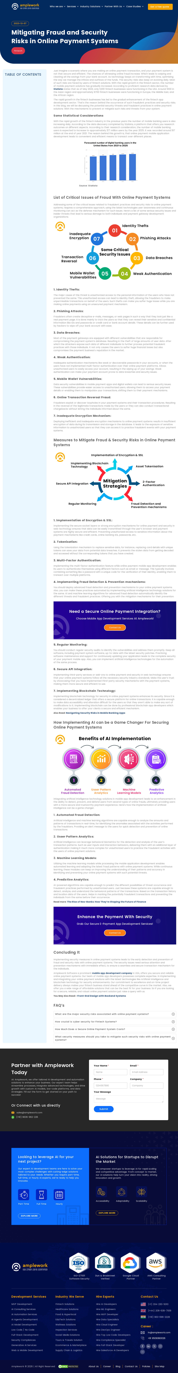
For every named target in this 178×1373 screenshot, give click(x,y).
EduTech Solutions (65, 1319)
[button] (115, 1014)
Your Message (102, 1092)
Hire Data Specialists (107, 1319)
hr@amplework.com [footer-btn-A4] (159, 1332)
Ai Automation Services (24, 1314)
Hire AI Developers (106, 1304)
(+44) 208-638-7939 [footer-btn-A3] (154, 1310)
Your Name (101, 1065)
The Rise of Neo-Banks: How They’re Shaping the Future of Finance (106, 901)
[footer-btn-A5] (142, 1346)
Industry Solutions (91, 6)
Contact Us (115, 627)
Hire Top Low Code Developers (113, 1335)
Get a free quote (159, 6)
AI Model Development (24, 1324)
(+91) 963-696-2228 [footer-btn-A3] (154, 1317)
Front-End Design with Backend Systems (101, 995)
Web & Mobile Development (27, 1350)
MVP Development (21, 1304)
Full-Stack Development (25, 1335)
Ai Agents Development (24, 1319)
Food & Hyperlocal (65, 1314)
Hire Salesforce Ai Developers (112, 1350)
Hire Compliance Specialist (111, 1340)
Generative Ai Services (23, 1345)
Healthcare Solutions (66, 1309)
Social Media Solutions (67, 1335)
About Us (94, 1366)
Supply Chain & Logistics (68, 1350)
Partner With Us (115, 6)
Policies (146, 1366)
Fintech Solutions (64, 1304)
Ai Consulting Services (23, 1309)
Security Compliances (23, 1340)
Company (137, 1079)
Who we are (58, 6)
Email (134, 1065)
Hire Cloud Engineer (107, 1324)
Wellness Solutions (65, 1324)
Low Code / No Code (22, 1329)
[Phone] (110, 1086)
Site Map (160, 1366)
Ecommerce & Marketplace (70, 1345)
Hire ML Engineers (106, 1309)
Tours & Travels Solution (68, 1340)
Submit (103, 1109)
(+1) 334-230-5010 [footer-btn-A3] (154, 1304)
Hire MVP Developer (107, 1314)
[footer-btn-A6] (68, 1366)
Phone (98, 1079)
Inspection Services (66, 1329)
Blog (118, 1366)
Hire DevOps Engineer (108, 1329)
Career (107, 1366)
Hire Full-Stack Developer (110, 1345)
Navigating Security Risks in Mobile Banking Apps (95, 713)
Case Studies (135, 6)
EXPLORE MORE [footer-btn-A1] (29, 1215)
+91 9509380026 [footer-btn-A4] (156, 1338)
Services (73, 6)
